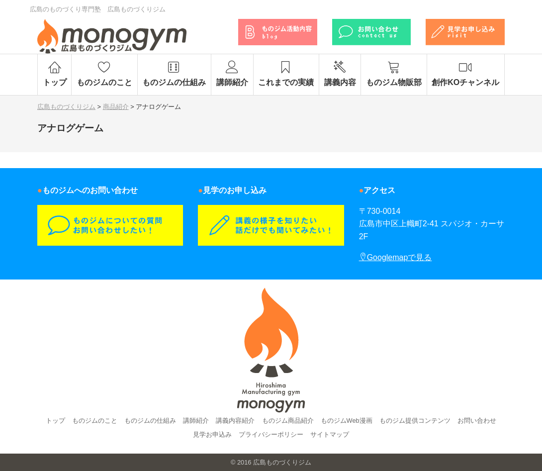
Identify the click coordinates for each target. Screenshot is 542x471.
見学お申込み (212, 434)
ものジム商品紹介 (288, 420)
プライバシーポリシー (271, 434)
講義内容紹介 (235, 420)
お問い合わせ (476, 420)
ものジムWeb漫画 (346, 420)
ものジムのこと (104, 74)
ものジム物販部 (393, 74)
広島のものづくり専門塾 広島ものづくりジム (98, 9)
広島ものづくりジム (282, 462)
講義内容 (340, 74)
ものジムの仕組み (174, 74)
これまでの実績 (286, 74)
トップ (54, 74)
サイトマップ (329, 434)
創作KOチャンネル (465, 74)
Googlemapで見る (395, 257)
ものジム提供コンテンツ (415, 420)
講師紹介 (232, 74)
